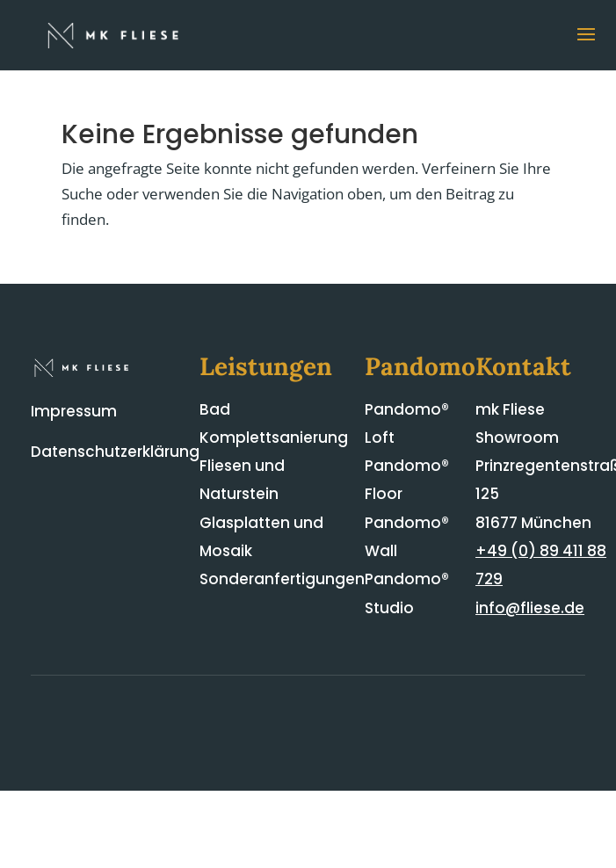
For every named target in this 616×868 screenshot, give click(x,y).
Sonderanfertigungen (282, 579)
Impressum (74, 411)
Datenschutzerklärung (115, 451)
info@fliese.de (529, 607)
